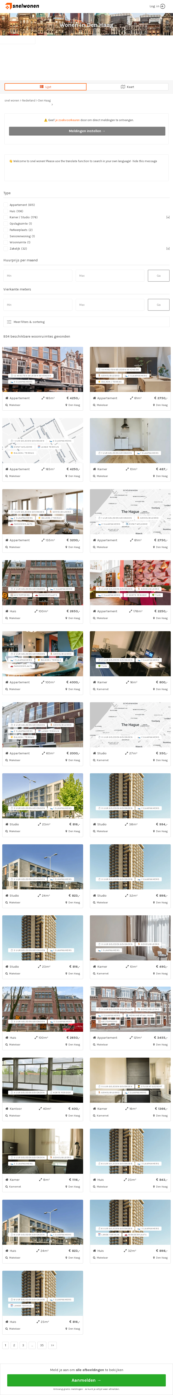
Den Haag (44, 100)
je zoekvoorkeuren (67, 120)
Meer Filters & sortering (29, 322)
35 (42, 1345)
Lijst (45, 87)
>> (52, 1345)
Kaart (127, 87)
